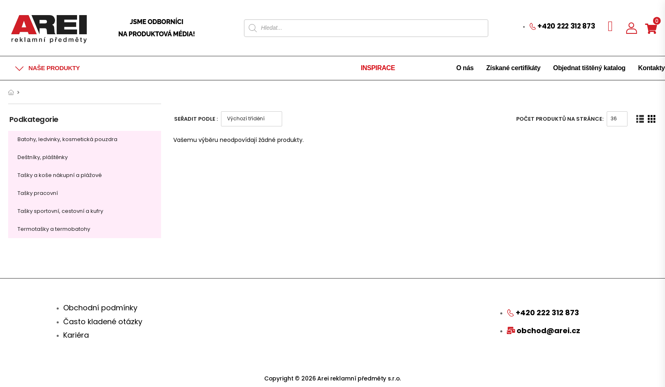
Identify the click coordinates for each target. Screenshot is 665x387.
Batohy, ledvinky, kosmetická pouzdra (67, 139)
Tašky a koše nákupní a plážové (60, 175)
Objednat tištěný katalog (589, 67)
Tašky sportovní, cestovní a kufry (60, 211)
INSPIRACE (378, 67)
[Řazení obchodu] (251, 118)
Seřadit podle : (196, 119)
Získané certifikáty (513, 67)
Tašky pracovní (38, 193)
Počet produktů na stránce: (559, 119)
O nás (465, 67)
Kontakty (651, 67)
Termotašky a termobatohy (54, 229)
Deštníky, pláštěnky (43, 157)
